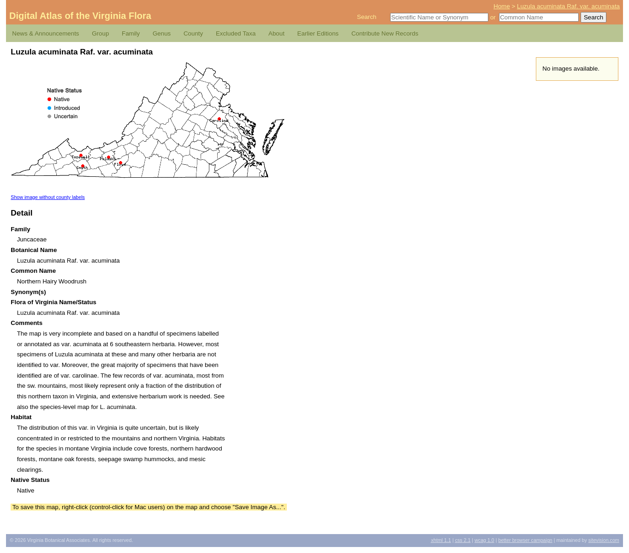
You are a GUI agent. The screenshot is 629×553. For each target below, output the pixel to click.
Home (501, 6)
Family (131, 33)
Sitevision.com (603, 540)
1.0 (484, 540)
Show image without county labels (48, 197)
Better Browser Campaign (525, 540)
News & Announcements (45, 33)
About (276, 33)
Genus (162, 33)
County (193, 33)
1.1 (441, 540)
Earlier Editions (318, 33)
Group (100, 33)
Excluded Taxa (235, 33)
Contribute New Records (384, 33)
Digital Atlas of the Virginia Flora (80, 16)
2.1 (463, 540)
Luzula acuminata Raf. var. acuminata (568, 6)
